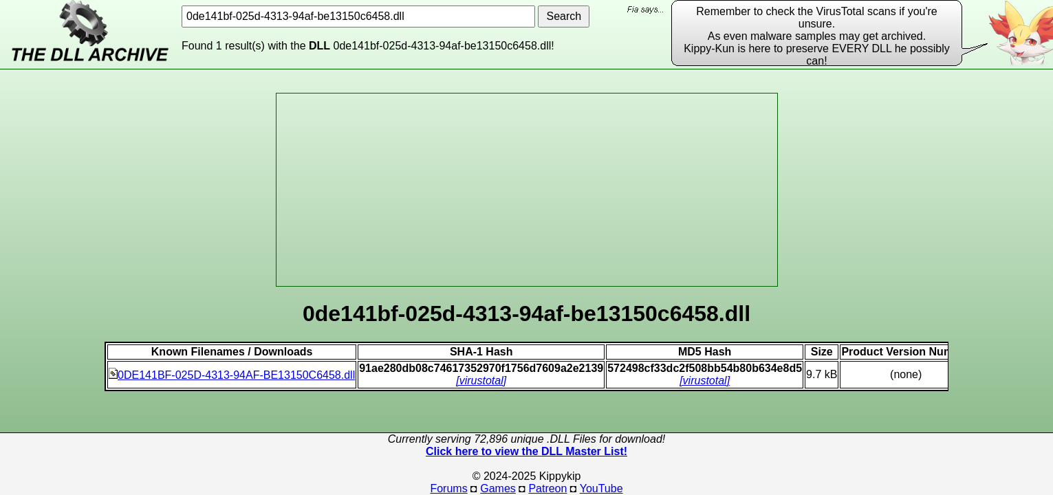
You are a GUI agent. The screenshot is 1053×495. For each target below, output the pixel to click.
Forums (448, 488)
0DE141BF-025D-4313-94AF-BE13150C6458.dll (232, 375)
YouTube (601, 488)
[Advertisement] (526, 190)
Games (498, 488)
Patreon (547, 488)
